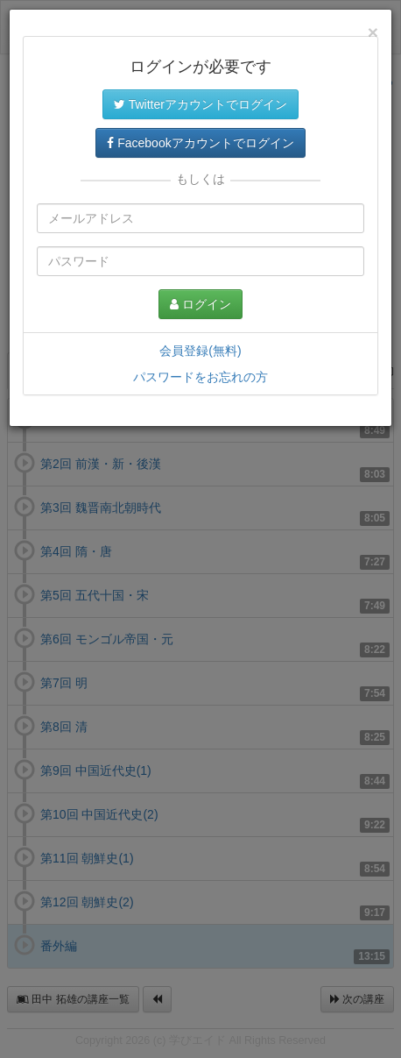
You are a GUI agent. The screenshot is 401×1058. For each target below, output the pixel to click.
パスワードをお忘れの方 (200, 377)
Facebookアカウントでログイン (200, 143)
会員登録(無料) (200, 351)
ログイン (200, 304)
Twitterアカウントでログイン (200, 104)
